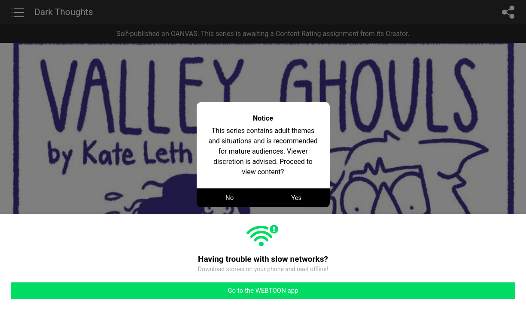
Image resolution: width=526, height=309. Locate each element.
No (229, 198)
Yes (296, 198)
